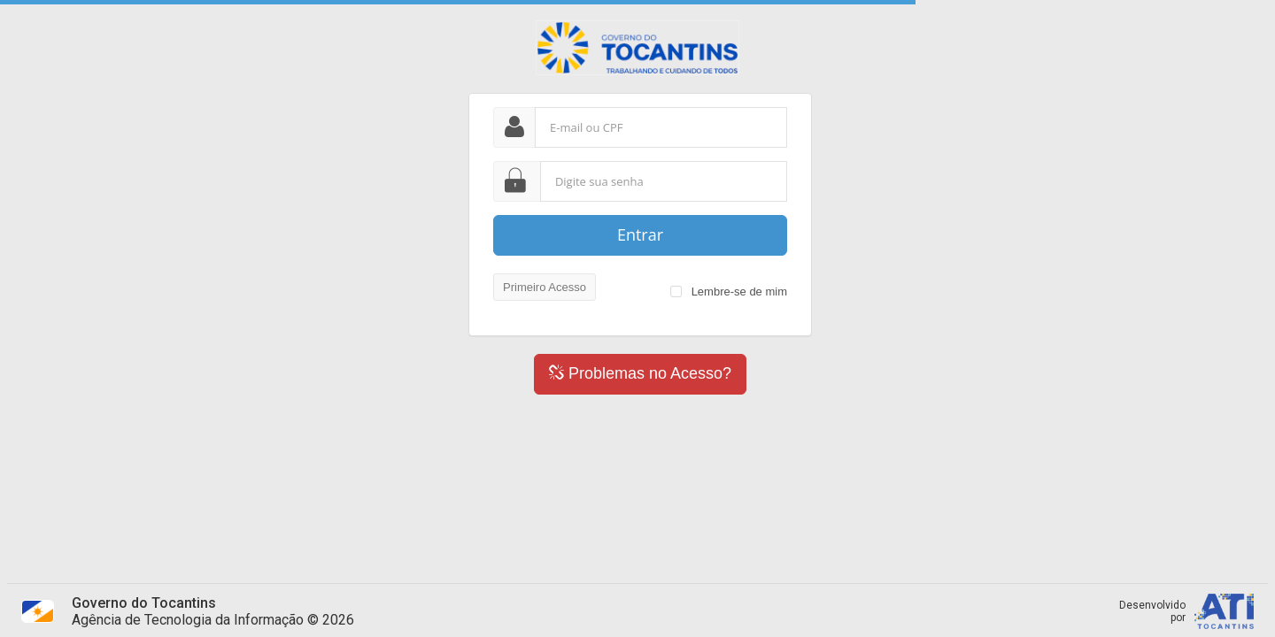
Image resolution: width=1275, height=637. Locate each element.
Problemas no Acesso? (640, 373)
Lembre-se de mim (737, 291)
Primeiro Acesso (544, 287)
